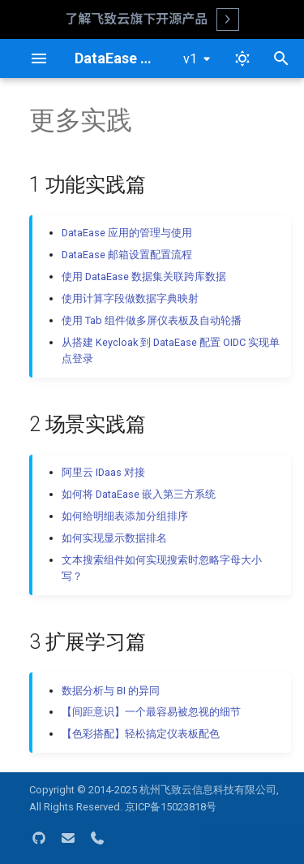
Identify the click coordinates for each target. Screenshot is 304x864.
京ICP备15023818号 (170, 807)
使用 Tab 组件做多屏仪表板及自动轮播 (152, 320)
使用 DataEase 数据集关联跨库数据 (144, 276)
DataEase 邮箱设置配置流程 (127, 254)
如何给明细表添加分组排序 (125, 516)
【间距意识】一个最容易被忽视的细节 (151, 712)
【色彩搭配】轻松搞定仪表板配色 (141, 734)
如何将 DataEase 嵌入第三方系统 (139, 494)
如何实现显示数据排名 (114, 538)
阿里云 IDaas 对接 (103, 472)
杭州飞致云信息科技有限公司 (207, 790)
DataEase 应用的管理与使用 (127, 233)
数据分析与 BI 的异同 (111, 691)
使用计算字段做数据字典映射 (130, 298)
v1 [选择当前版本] (190, 59)
